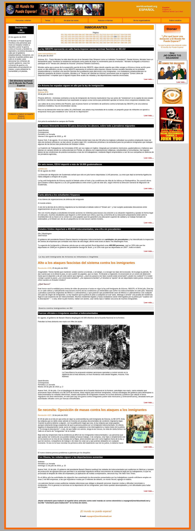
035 (111, 37)
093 (104, 43)
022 (65, 37)
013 (104, 35)
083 (69, 43)
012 (101, 35)
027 (83, 37)
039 (125, 37)
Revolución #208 (44, 268)
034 (108, 37)
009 (90, 35)
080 (129, 41)
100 (129, 43)
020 (129, 35)
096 (115, 43)
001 (62, 35)
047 (83, 39)
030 (94, 37)
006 (80, 35)
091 (97, 43)
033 (104, 37)
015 (111, 35)
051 (97, 39)
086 (80, 43)
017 (118, 35)
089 (90, 43)
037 (118, 37)
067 (83, 41)
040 (129, 37)
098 (122, 43)
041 (62, 39)
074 (108, 41)
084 (73, 43)
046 (80, 39)
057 (118, 39)
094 (108, 43)
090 (94, 43)
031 (97, 37)
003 (69, 35)
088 (87, 43)
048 (87, 39)
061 (62, 41)
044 (73, 39)
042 (65, 39)
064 (73, 41)
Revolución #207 (44, 415)
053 (104, 39)
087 (83, 43)
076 (115, 41)
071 (97, 41)
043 (69, 39)
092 (101, 43)
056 (115, 39)
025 (76, 37)
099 (125, 43)
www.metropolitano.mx (47, 54)
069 (90, 41)
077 (118, 41)
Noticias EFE (43, 92)
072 (101, 41)
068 (87, 41)
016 (115, 35)
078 (122, 41)
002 (65, 35)
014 (108, 35)
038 (122, 37)
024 (73, 37)
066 (80, 41)
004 (73, 35)
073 (104, 41)
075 (111, 41)
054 (108, 39)
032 (101, 37)
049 (90, 39)
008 (87, 35)
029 (90, 37)
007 (83, 35)
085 (76, 43)
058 (122, 39)
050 (94, 39)
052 (101, 39)
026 (80, 37)
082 (65, 43)
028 (87, 37)
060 (129, 39)
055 (111, 39)
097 (118, 43)
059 (125, 39)
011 (97, 35)
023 (69, 37)
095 (111, 43)
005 (76, 35)
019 (125, 35)
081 (62, 43)
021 (62, 37)
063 (69, 41)
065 (76, 41)
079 (125, 41)
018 (122, 35)
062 (65, 41)
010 (94, 35)
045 (76, 39)
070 (94, 41)
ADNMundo (42, 169)
